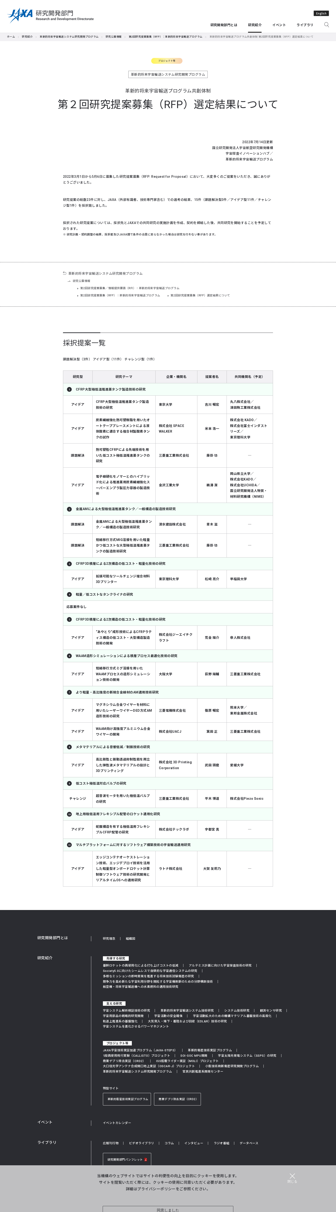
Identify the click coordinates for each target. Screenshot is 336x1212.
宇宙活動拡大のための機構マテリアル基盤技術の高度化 (232, 1015)
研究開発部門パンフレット (128, 1159)
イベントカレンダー (117, 1122)
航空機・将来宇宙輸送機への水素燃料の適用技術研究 (140, 986)
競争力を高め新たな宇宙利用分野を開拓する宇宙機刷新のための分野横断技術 (158, 981)
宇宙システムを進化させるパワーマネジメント (136, 1026)
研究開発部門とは (52, 938)
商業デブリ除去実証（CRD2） (124, 1061)
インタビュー (193, 1143)
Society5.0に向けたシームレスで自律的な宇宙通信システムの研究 (150, 970)
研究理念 (109, 938)
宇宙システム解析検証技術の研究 (126, 1010)
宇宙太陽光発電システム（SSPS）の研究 (247, 1055)
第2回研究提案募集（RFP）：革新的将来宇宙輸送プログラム (166, 36)
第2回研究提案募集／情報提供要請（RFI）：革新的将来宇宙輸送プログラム (129, 288)
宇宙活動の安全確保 (168, 1015)
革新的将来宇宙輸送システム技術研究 (187, 1010)
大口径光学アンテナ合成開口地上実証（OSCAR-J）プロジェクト (149, 1066)
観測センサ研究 (271, 1010)
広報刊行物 (111, 1143)
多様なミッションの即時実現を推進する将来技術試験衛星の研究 (148, 976)
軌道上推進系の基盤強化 (120, 1021)
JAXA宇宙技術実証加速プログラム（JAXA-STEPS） (140, 1050)
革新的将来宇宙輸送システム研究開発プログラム (69, 36)
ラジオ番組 (221, 1143)
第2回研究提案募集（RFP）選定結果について (200, 295)
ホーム (11, 36)
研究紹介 (27, 36)
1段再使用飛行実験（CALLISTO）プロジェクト (136, 1055)
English (321, 13)
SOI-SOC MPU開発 (193, 1055)
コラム (169, 1143)
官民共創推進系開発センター (202, 1071)
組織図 (130, 938)
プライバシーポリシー (156, 1188)
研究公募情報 (114, 36)
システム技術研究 (236, 1010)
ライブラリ (46, 1142)
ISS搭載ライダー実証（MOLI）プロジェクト (187, 1061)
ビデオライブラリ (141, 1143)
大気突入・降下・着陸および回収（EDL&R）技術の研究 (187, 1021)
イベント (45, 1122)
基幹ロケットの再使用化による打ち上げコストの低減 (140, 965)
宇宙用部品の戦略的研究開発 (123, 1015)
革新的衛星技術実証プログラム (210, 1050)
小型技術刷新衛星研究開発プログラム (232, 1066)
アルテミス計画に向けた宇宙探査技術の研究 (220, 965)
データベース (249, 1143)
